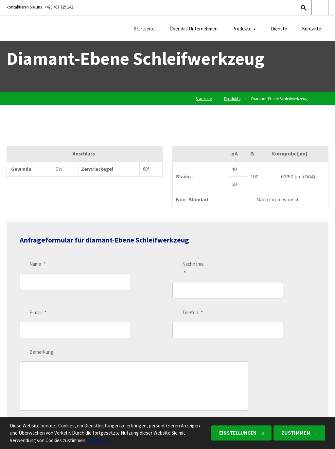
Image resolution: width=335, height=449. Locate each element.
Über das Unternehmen (193, 29)
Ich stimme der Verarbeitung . (87, 373)
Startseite (144, 29)
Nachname (193, 268)
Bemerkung (41, 317)
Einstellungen (236, 432)
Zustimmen (296, 432)
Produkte (242, 29)
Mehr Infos (98, 440)
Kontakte (311, 29)
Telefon (192, 291)
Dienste (279, 29)
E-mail (37, 291)
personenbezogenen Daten (116, 373)
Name (37, 264)
